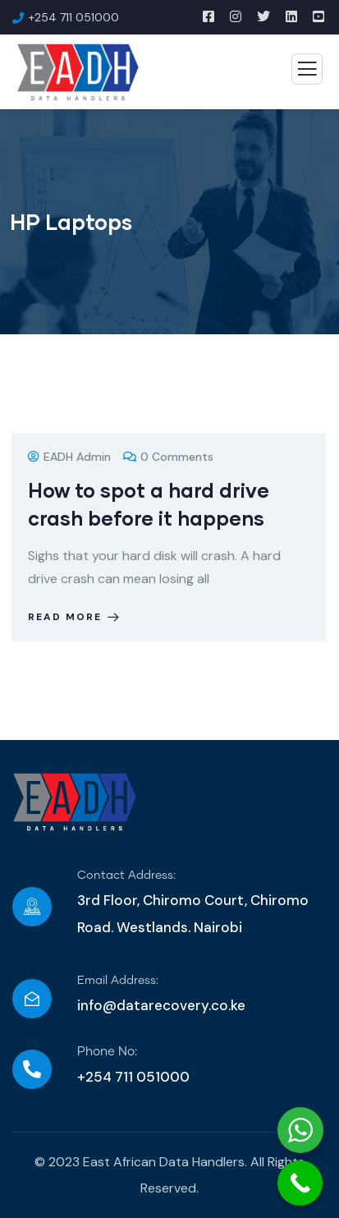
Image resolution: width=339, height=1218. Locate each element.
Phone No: (107, 1052)
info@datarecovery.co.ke (161, 1005)
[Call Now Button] (300, 1183)
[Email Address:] (32, 998)
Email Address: (117, 980)
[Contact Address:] (32, 906)
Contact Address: (126, 875)
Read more (75, 616)
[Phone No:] (32, 1069)
